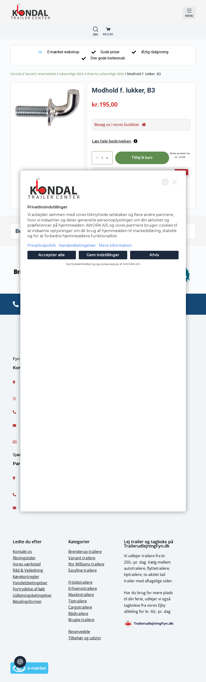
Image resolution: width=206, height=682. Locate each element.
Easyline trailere (82, 570)
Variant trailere (81, 558)
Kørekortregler (26, 576)
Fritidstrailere (80, 582)
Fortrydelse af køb (29, 589)
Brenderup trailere (85, 551)
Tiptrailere (77, 601)
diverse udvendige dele (105, 74)
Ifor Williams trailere (86, 564)
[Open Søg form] (95, 31)
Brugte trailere (81, 619)
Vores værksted (27, 564)
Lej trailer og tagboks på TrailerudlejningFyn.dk (148, 544)
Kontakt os (22, 551)
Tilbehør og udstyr (84, 638)
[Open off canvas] (189, 12)
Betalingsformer (27, 601)
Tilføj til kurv (142, 157)
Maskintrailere (81, 594)
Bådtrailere (78, 613)
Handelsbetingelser (30, 582)
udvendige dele (71, 74)
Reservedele (79, 631)
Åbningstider (24, 558)
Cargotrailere (80, 607)
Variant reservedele (40, 74)
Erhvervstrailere (82, 588)
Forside (16, 74)
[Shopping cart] (108, 31)
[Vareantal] (102, 157)
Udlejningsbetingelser (32, 595)
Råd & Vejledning (28, 570)
